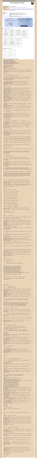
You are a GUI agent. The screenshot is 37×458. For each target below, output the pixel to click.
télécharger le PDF (9, 28)
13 (4, 16)
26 (20, 16)
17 (9, 16)
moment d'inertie (20, 9)
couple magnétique (28, 8)
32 (27, 16)
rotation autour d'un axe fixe (26, 9)
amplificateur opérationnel (23, 7)
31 (26, 16)
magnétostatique (12, 7)
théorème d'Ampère (17, 8)
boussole (32, 8)
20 (13, 16)
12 (3, 16)
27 (21, 16)
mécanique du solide (17, 7)
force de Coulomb (12, 8)
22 (15, 16)
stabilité (14, 10)
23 (16, 16)
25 (19, 16)
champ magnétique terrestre (13, 9)
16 (8, 16)
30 (25, 16)
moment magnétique (23, 8)
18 (10, 16)
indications (4, 13)
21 (14, 16)
